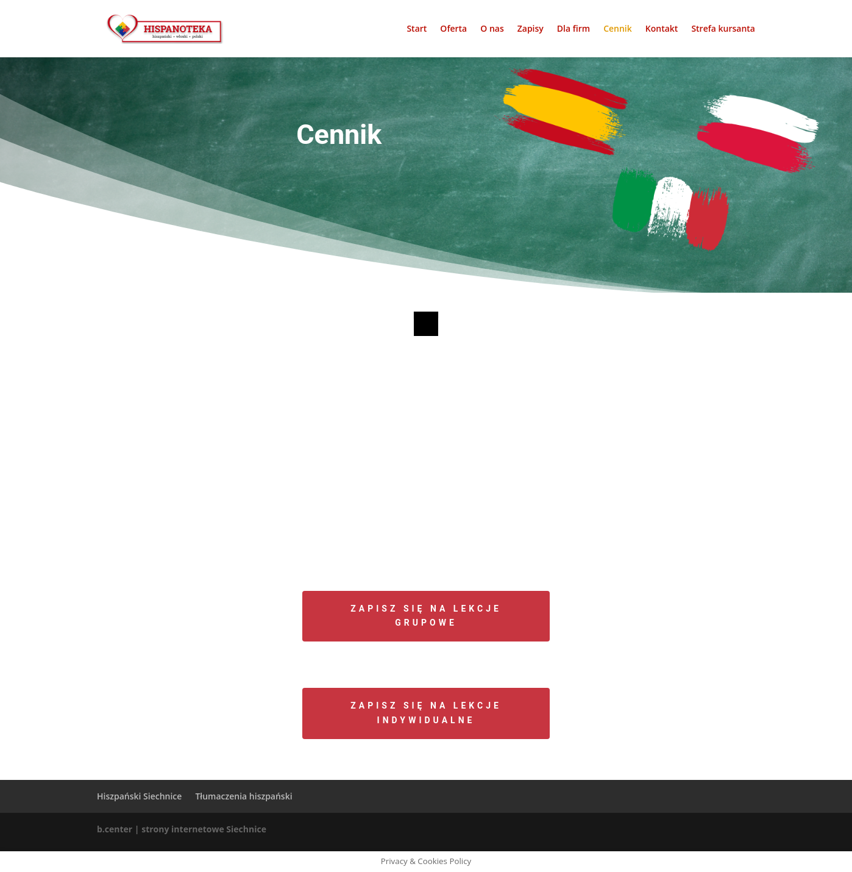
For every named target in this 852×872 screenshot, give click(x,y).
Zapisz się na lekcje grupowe (426, 616)
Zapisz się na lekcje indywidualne (426, 713)
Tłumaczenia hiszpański (243, 796)
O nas (492, 29)
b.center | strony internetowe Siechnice (181, 829)
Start (416, 29)
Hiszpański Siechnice (139, 796)
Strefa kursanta (723, 29)
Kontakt (661, 29)
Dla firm (573, 29)
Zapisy (530, 29)
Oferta (453, 29)
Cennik (617, 29)
